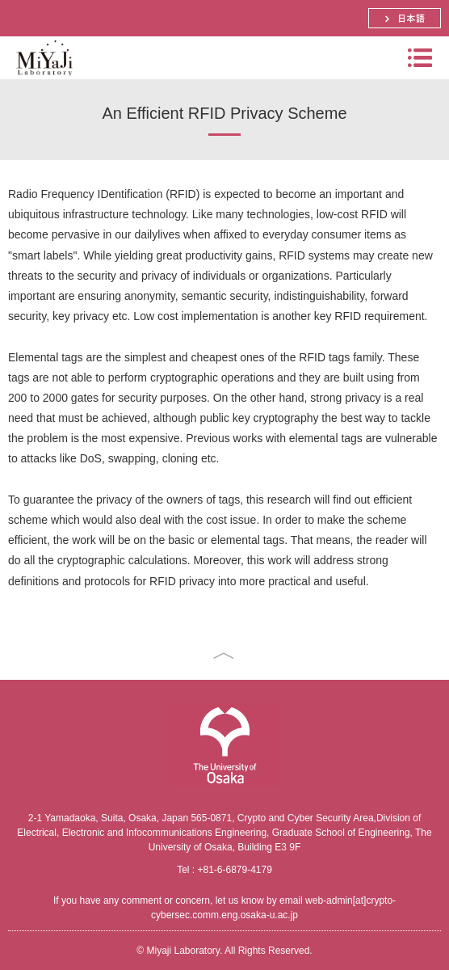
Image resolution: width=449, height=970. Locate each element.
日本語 (404, 18)
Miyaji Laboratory (42, 78)
